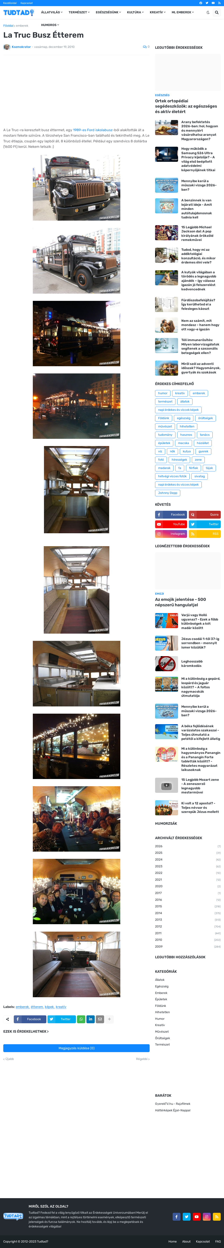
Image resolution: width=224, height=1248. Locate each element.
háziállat (203, 443)
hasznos (186, 435)
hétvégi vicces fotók (172, 476)
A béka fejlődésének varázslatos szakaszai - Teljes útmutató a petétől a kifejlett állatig (200, 732)
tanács (205, 435)
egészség (183, 418)
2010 (188, 940)
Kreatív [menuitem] (156, 12)
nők (172, 451)
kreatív (61, 1007)
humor (162, 393)
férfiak (193, 468)
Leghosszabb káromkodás (192, 663)
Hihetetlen (162, 1012)
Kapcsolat (27, 3)
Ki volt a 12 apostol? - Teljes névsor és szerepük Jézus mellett (200, 807)
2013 (188, 920)
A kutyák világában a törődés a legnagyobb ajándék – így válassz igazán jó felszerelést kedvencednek (198, 280)
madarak (164, 468)
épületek (164, 443)
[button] (208, 12)
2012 (188, 927)
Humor (159, 1019)
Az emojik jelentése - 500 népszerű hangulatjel (180, 602)
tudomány (165, 435)
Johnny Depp (167, 493)
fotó (161, 460)
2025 (188, 853)
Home (172, 1241)
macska (183, 443)
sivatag (199, 476)
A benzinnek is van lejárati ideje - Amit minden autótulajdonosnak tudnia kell (196, 208)
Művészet (162, 1032)
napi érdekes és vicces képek (178, 484)
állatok (184, 401)
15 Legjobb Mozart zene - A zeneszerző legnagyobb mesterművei (200, 786)
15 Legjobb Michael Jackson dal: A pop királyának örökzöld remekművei (197, 233)
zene (198, 460)
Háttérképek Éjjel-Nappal (172, 1110)
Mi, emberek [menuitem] (181, 12)
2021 (188, 880)
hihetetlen (187, 426)
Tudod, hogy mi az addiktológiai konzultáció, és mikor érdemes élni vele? (198, 256)
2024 (188, 860)
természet (165, 401)
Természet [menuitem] (78, 12)
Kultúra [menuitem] (134, 12)
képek (49, 1007)
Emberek (161, 993)
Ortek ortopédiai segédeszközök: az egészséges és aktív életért (186, 106)
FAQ (218, 1241)
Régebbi (141, 1059)
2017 (188, 893)
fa (179, 468)
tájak (209, 468)
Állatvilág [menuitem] (50, 12)
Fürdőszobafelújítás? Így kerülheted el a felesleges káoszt (198, 304)
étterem (37, 1007)
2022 (188, 873)
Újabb (9, 1059)
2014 (188, 913)
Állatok (159, 980)
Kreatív (160, 1025)
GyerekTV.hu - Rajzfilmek (172, 1104)
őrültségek (205, 418)
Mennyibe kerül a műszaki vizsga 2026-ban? (199, 185)
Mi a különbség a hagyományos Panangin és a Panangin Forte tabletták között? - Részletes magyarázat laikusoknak (200, 759)
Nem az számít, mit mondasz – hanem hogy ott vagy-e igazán (200, 325)
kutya (187, 451)
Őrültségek (162, 1038)
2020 (188, 886)
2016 (188, 900)
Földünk (163, 418)
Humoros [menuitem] (48, 25)
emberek (22, 25)
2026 (188, 846)
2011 (188, 933)
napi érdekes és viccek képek (178, 410)
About (186, 1241)
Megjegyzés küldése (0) (76, 1048)
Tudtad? (42, 1241)
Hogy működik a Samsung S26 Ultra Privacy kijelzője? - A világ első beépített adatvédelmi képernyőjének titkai (198, 159)
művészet (165, 426)
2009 (188, 947)
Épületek (161, 999)
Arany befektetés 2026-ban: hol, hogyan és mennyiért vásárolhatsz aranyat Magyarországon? (199, 130)
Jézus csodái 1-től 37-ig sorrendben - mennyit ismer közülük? (200, 643)
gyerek (203, 451)
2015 (188, 907)
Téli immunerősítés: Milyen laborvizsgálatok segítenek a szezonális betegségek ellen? (200, 346)
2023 (188, 867)
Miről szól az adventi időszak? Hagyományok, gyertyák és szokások (200, 368)
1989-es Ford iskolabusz (92, 130)
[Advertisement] (76, 91)
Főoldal (8, 25)
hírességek (179, 460)
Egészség (161, 986)
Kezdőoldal (10, 3)
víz (160, 451)
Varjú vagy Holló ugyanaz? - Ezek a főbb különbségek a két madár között (199, 621)
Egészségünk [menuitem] (107, 12)
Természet (162, 1044)
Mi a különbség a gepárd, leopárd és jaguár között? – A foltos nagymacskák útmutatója (200, 687)
